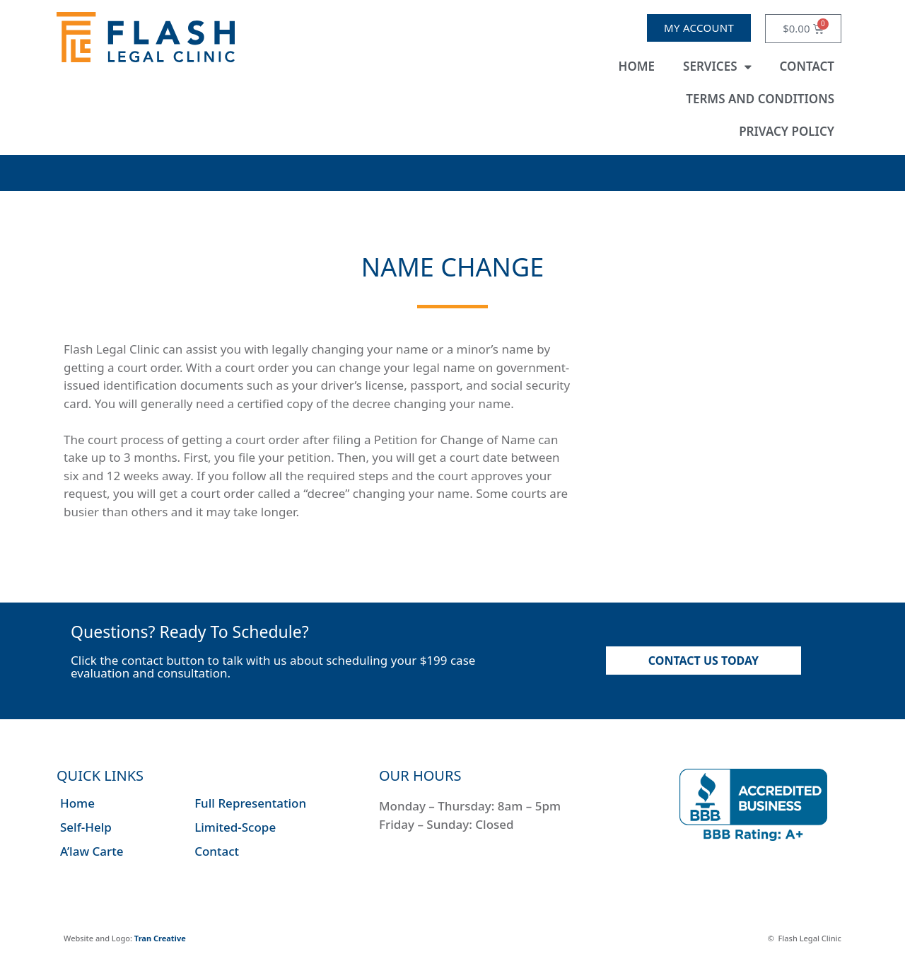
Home (637, 66)
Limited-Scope (235, 827)
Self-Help (86, 827)
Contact (807, 66)
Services (717, 67)
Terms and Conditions (760, 99)
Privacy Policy (786, 131)
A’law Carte (92, 851)
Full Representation (250, 803)
